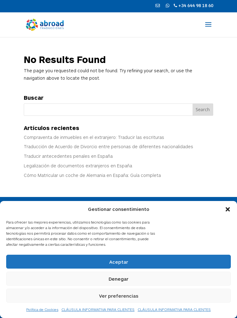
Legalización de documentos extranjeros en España (78, 165)
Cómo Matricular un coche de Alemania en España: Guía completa (92, 175)
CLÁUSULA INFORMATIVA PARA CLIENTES (98, 309)
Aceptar (118, 262)
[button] (228, 209)
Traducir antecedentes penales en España (68, 156)
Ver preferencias (118, 296)
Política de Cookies (42, 309)
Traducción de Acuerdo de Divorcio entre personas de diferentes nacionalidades (108, 146)
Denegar (118, 279)
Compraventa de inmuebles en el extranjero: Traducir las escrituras (94, 137)
